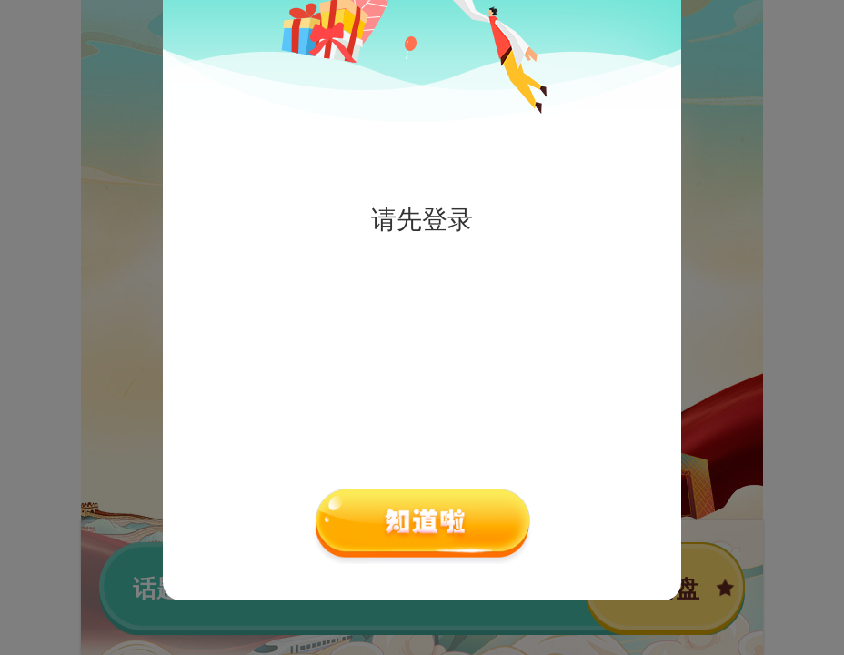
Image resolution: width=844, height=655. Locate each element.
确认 (422, 526)
